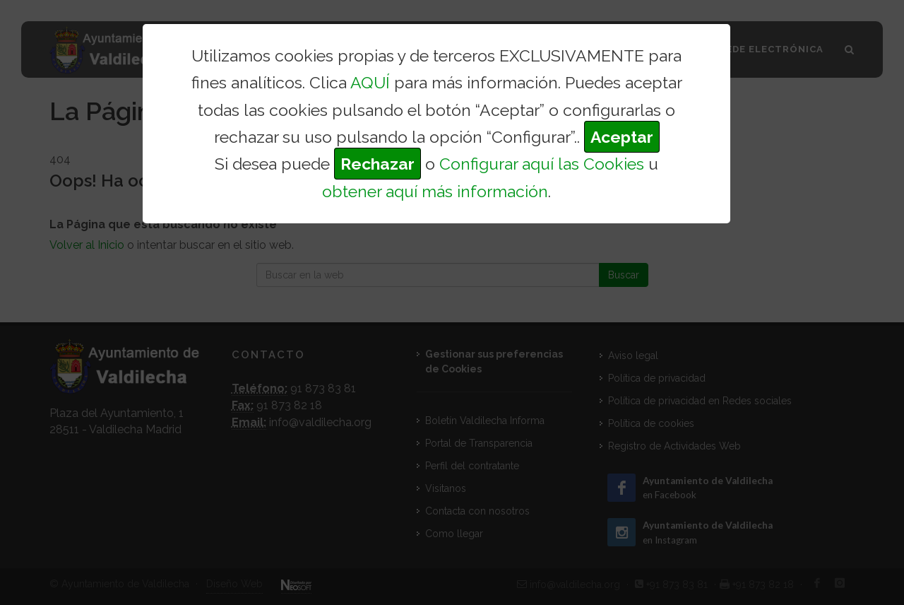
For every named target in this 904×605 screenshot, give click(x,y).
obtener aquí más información (435, 191)
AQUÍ (370, 82)
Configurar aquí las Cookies (541, 163)
